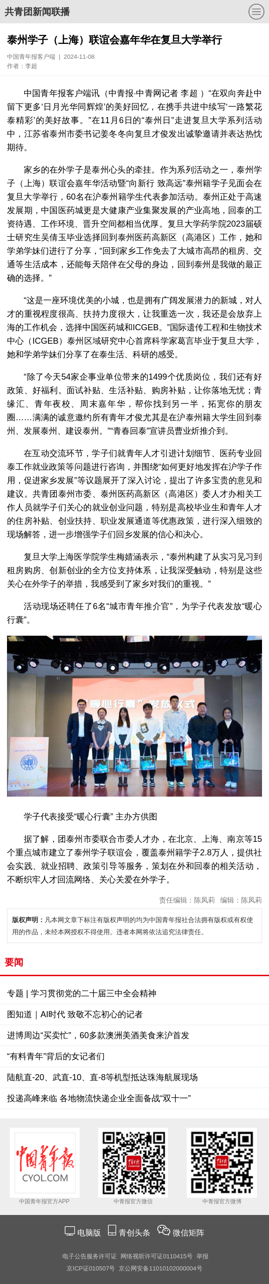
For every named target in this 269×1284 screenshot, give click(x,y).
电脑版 (89, 1232)
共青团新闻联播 (37, 12)
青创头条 (136, 1232)
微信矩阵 (188, 1232)
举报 (202, 1256)
